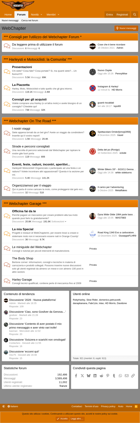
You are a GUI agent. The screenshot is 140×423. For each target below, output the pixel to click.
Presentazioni (22, 67)
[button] (41, 14)
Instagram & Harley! (108, 86)
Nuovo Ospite (105, 70)
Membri (51, 14)
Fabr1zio (93, 303)
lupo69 (117, 106)
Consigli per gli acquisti (29, 99)
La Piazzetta (21, 85)
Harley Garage (22, 279)
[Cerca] (134, 14)
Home (8, 14)
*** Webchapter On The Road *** (30, 121)
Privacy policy (108, 406)
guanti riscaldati (106, 102)
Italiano (13, 406)
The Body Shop (22, 258)
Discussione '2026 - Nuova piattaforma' (32, 299)
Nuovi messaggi (10, 20)
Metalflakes (121, 190)
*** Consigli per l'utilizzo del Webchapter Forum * (42, 37)
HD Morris (117, 89)
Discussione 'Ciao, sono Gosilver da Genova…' (37, 311)
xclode (122, 153)
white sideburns (123, 172)
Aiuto (120, 406)
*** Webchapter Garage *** (25, 204)
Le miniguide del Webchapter (32, 247)
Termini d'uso (91, 406)
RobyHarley (79, 299)
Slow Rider (92, 299)
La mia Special (22, 229)
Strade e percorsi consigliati (31, 146)
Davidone (122, 303)
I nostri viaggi (21, 128)
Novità (35, 14)
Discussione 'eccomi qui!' (24, 351)
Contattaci (77, 406)
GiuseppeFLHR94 (128, 235)
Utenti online (81, 294)
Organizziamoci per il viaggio (31, 185)
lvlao (101, 303)
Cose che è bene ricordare (111, 44)
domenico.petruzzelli (110, 299)
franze (63, 385)
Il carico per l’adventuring (111, 187)
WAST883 (120, 217)
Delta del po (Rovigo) (109, 149)
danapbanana (80, 303)
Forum (21, 14)
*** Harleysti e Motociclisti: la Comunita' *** (38, 59)
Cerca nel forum (29, 20)
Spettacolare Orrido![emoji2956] (114, 131)
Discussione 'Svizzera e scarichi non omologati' (37, 339)
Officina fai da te (24, 211)
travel (120, 135)
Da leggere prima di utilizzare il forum (37, 44)
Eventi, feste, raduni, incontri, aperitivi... (41, 164)
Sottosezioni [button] (57, 221)
